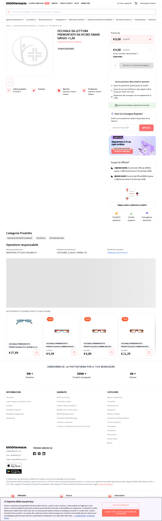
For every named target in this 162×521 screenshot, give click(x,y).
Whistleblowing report (65, 414)
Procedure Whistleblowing (67, 418)
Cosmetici (31, 19)
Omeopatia (140, 19)
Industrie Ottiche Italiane (69, 41)
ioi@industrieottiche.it (117, 252)
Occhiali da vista (55, 25)
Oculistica (42, 25)
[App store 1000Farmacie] (16, 465)
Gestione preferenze (121, 505)
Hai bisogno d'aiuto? (148, 3)
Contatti (9, 405)
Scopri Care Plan (39, 3)
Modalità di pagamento (15, 414)
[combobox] (81, 12)
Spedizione (10, 418)
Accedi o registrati (124, 3)
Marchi (55, 3)
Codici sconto (66, 3)
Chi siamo (10, 397)
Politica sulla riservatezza (66, 405)
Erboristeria (111, 434)
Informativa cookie (64, 401)
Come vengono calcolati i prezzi (18, 401)
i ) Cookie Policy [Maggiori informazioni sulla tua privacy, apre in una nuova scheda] (80, 516)
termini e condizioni (105, 484)
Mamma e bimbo (77, 19)
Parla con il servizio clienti (132, 205)
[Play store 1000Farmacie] (16, 471)
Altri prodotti (112, 439)
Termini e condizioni (64, 422)
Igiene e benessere (15, 19)
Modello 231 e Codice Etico (67, 410)
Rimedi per (85, 3)
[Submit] (9, 12)
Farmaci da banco (124, 19)
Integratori (61, 19)
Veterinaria (154, 19)
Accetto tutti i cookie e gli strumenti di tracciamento (120, 513)
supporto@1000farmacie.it (16, 459)
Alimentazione (46, 19)
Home (8, 25)
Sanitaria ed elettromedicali (101, 19)
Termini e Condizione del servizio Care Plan (73, 426)
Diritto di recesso (63, 397)
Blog (77, 3)
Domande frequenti (13, 410)
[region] (81, 509)
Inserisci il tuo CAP (120, 127)
